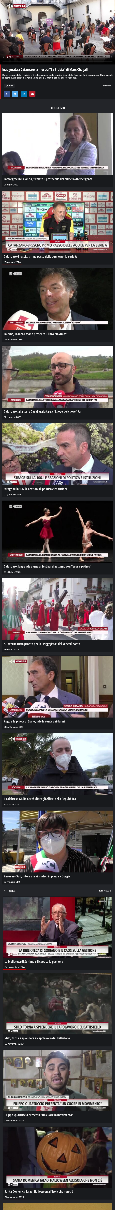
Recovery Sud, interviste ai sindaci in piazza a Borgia (37, 876)
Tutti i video (105, 890)
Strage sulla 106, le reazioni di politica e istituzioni (35, 488)
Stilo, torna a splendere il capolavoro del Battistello (37, 1038)
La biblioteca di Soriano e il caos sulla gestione (34, 961)
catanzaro (106, 85)
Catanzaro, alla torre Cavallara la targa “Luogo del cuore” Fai (42, 411)
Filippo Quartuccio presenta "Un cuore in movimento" (39, 1114)
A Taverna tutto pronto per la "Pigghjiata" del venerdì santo (42, 643)
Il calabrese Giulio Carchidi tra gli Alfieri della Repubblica (40, 798)
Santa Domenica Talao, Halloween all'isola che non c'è (39, 1191)
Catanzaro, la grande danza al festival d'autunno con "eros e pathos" (47, 566)
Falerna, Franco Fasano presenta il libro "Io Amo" (35, 333)
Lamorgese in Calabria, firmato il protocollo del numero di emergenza (48, 179)
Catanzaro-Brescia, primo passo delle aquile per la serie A (40, 256)
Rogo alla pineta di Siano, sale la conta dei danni (34, 721)
